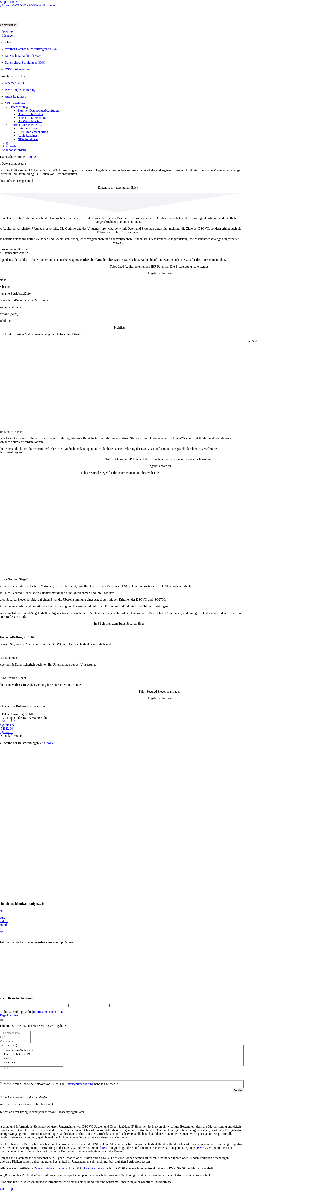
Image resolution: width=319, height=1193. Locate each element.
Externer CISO (14, 83)
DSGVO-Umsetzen (17, 69)
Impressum (40, 1011)
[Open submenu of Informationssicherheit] (40, 125)
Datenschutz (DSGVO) (17, 1054)
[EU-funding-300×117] (218, 991)
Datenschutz (55, 1011)
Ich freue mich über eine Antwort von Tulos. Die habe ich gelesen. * (60, 1086)
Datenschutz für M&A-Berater (130, 1005)
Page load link (9, 1015)
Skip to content (9, 1)
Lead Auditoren (94, 1170)
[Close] (1, 1020)
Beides (7, 1058)
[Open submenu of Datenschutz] (27, 108)
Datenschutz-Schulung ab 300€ (25, 62)
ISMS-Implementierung (20, 89)
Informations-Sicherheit (18, 1050)
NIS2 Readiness (15, 103)
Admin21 (31, 156)
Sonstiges (9, 1062)
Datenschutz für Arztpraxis (169, 1005)
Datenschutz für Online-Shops (89, 1005)
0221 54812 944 (23, 5)
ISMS (200, 1150)
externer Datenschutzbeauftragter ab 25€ (31, 49)
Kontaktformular (44, 5)
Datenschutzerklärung (79, 1086)
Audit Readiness (15, 96)
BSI (104, 1150)
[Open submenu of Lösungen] (15, 36)
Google (49, 743)
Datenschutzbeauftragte (49, 1170)
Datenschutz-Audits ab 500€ (23, 55)
